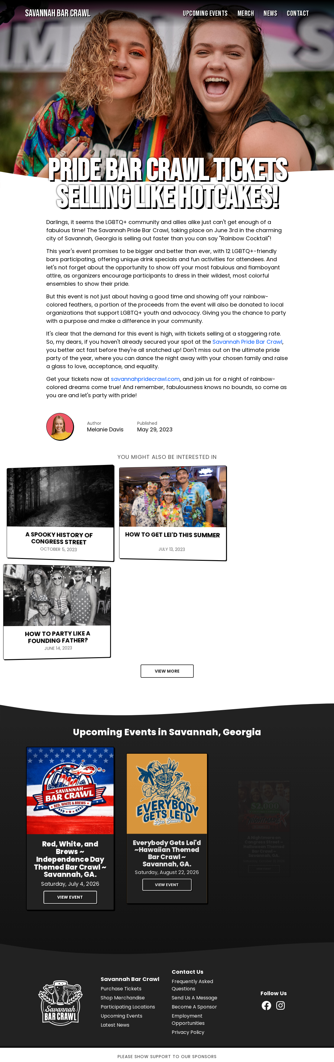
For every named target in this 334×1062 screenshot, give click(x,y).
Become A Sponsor (194, 906)
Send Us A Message (194, 897)
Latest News (115, 924)
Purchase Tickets (121, 888)
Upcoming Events (205, 13)
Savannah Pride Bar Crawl (247, 342)
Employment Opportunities (188, 919)
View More (167, 570)
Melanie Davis (105, 429)
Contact (298, 13)
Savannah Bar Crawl (57, 13)
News (270, 13)
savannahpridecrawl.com (145, 379)
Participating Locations (128, 906)
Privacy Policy (188, 931)
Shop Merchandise (123, 897)
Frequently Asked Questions (192, 884)
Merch (246, 13)
